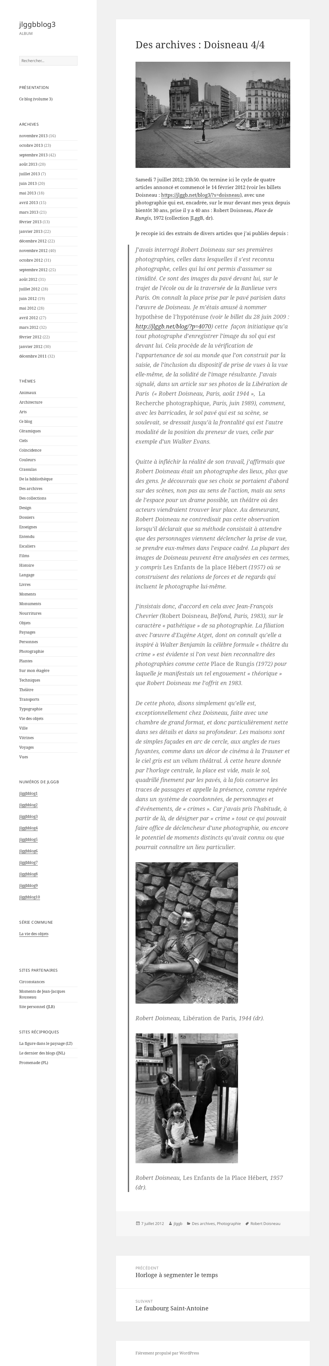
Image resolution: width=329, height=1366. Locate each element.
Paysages (27, 632)
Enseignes (28, 527)
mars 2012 (28, 327)
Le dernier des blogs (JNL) (42, 1053)
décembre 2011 (33, 356)
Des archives (30, 488)
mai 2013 (27, 193)
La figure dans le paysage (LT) (45, 1043)
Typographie (30, 709)
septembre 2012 (33, 269)
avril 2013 (28, 202)
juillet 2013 (29, 174)
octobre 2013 (31, 145)
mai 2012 (27, 308)
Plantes (25, 661)
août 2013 (28, 164)
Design (25, 507)
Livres (24, 584)
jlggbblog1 (28, 793)
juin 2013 (28, 183)
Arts (23, 412)
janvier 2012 (31, 346)
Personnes (28, 641)
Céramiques (30, 431)
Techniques (29, 680)
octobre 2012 (31, 260)
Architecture (30, 402)
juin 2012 (28, 298)
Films (24, 555)
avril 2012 (28, 317)
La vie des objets (33, 933)
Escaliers (27, 546)
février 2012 (30, 337)
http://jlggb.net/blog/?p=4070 (173, 326)
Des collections (32, 498)
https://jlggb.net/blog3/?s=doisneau (200, 195)
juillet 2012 (29, 289)
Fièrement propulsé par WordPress (167, 1353)
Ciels (23, 440)
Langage (26, 575)
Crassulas (28, 469)
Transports (29, 699)
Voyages (26, 747)
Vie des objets (31, 718)
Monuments (30, 603)
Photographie (31, 651)
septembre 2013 (33, 155)
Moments (27, 594)
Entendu (27, 536)
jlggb (178, 1223)
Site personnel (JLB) (37, 1006)
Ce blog (25, 421)
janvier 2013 (31, 231)
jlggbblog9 (28, 885)
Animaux (27, 392)
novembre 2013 (33, 135)
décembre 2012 (33, 241)
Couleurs (27, 459)
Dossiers (26, 517)
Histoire (26, 565)
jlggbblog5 (28, 839)
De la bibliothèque (36, 479)
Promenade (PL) (33, 1062)
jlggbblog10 (29, 897)
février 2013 (30, 222)
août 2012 (28, 279)
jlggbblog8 (28, 874)
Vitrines (26, 737)
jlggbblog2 (28, 805)
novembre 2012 (33, 250)
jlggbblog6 (28, 851)
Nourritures (30, 613)
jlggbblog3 (37, 24)
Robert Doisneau (265, 1223)
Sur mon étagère (34, 670)
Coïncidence (30, 450)
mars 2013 (28, 212)
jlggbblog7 (28, 862)
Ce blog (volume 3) (36, 99)
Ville (23, 728)
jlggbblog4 (28, 828)
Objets (24, 623)
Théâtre (26, 689)
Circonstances (32, 981)
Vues (23, 757)
